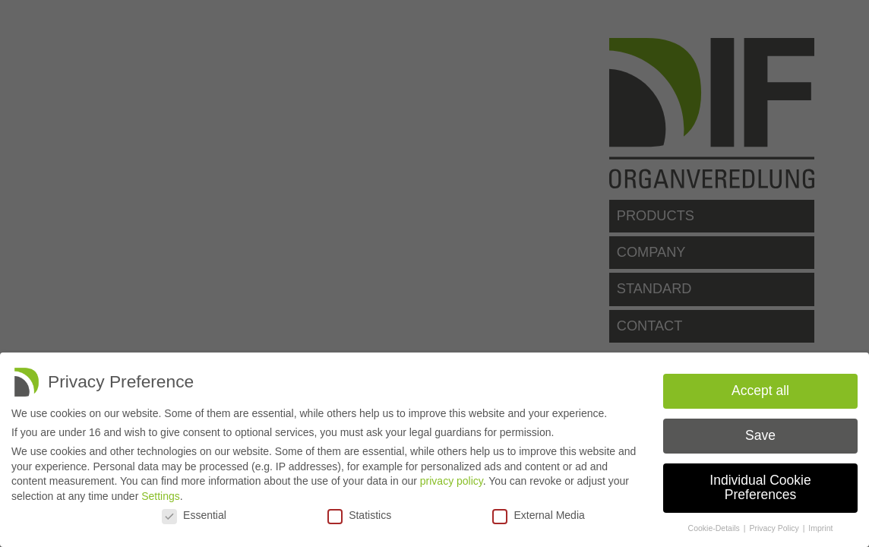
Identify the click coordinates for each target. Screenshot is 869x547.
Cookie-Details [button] (715, 528)
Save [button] (760, 435)
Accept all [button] (760, 390)
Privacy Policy (775, 528)
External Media (538, 515)
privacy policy (451, 481)
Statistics (359, 515)
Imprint (820, 528)
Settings (160, 496)
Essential (194, 515)
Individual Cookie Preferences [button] (760, 488)
